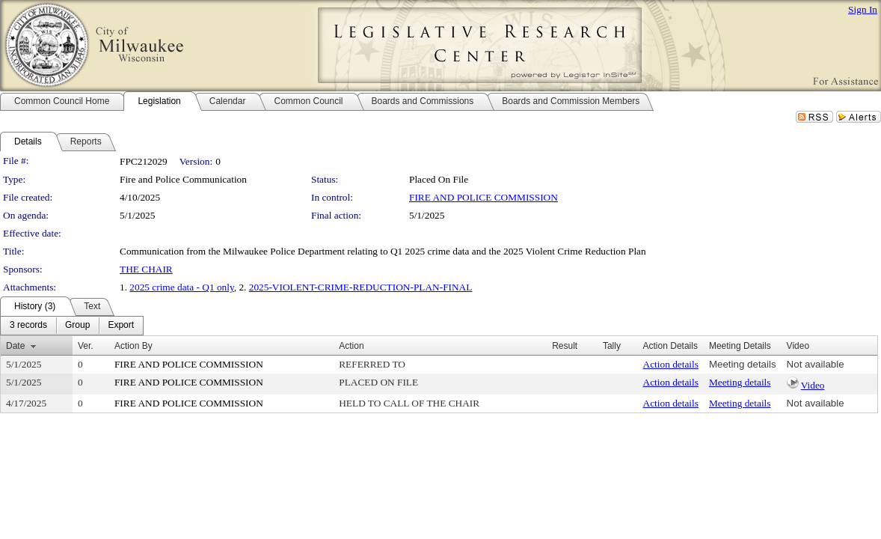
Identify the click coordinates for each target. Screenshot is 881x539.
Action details (671, 364)
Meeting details (742, 364)
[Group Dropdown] (77, 326)
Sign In (862, 9)
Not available (815, 364)
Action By (133, 346)
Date (15, 346)
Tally (612, 346)
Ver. (85, 346)
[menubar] (72, 325)
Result (564, 346)
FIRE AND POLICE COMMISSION (483, 197)
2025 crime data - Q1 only (181, 287)
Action (351, 346)
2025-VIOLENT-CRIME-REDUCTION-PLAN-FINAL (361, 287)
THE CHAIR (146, 269)
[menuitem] (28, 326)
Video (813, 385)
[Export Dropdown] (121, 326)
